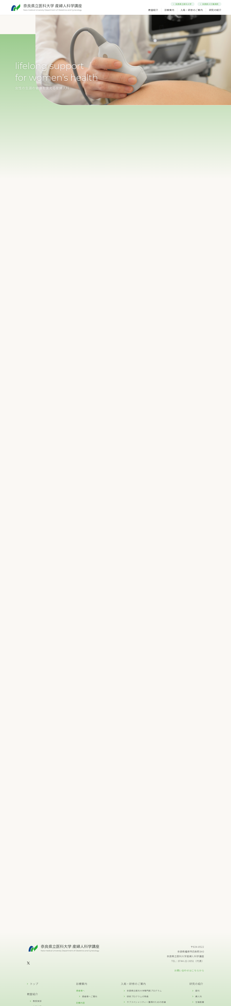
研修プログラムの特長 (138, 996)
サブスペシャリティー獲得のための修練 (146, 1002)
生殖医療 (199, 1002)
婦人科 (198, 996)
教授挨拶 (37, 1000)
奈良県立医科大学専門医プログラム (144, 990)
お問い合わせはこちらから (189, 970)
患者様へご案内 (89, 996)
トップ (34, 984)
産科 (197, 990)
